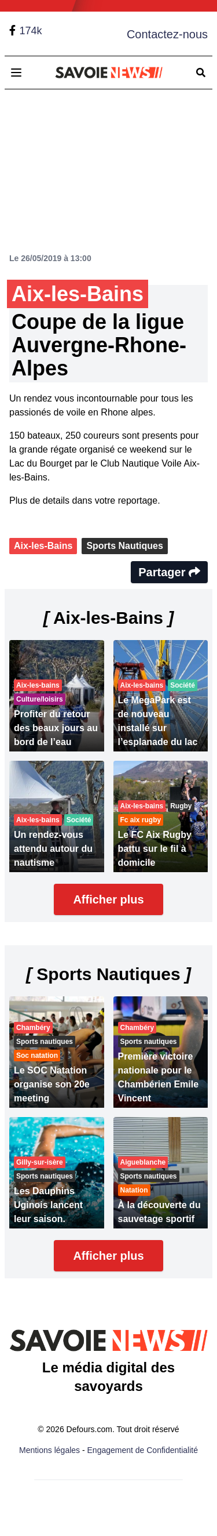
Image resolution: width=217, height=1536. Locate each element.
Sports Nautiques (124, 546)
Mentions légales (49, 1450)
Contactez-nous (167, 34)
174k (30, 31)
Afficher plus (108, 899)
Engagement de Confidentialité (142, 1450)
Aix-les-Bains (43, 546)
